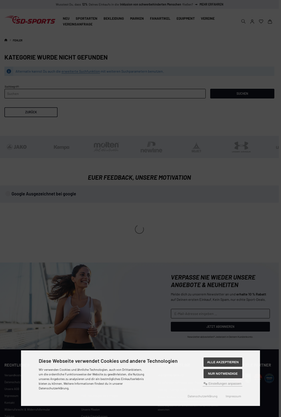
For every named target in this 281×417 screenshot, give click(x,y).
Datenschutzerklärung (202, 396)
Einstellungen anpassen (222, 383)
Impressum (233, 396)
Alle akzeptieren (223, 362)
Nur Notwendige (223, 373)
